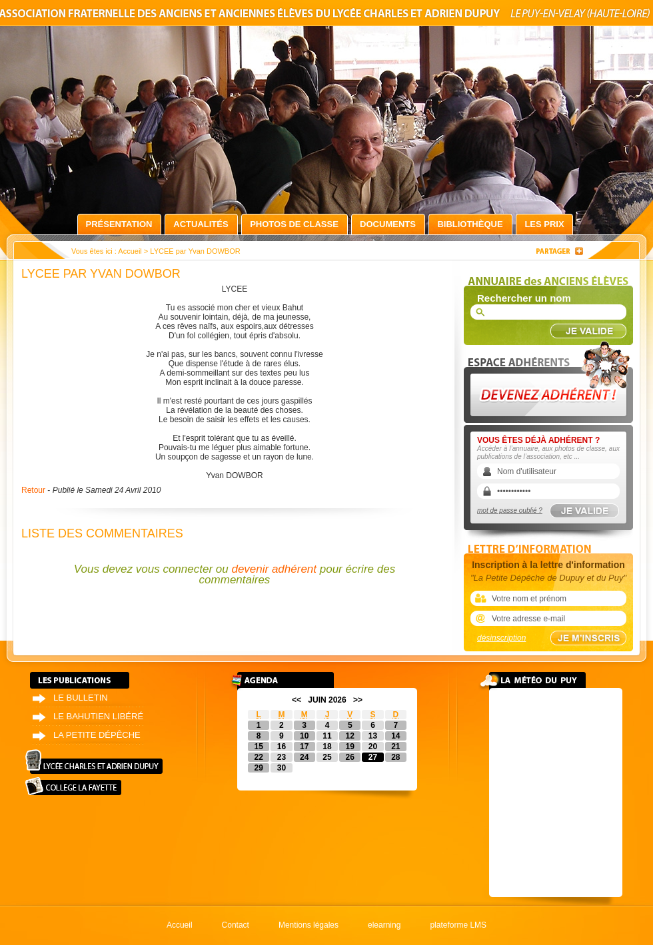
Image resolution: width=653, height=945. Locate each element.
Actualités (200, 224)
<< (296, 700)
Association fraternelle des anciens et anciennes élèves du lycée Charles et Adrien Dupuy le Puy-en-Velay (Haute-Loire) (326, 15)
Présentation (119, 224)
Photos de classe (294, 224)
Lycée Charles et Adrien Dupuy (94, 761)
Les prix (544, 224)
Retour (33, 490)
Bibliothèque (469, 224)
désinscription (501, 638)
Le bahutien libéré (98, 716)
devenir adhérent (274, 569)
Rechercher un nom (524, 298)
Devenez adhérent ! (550, 379)
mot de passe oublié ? (509, 510)
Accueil (129, 251)
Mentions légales (308, 925)
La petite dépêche (97, 735)
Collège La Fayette (73, 786)
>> (357, 700)
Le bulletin (80, 698)
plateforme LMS (458, 925)
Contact (235, 925)
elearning (384, 925)
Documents (388, 224)
